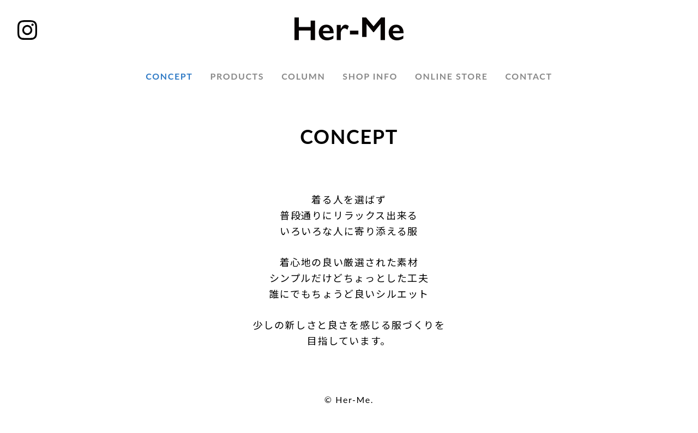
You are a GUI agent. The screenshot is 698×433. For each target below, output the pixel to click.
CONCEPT (169, 76)
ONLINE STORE (451, 76)
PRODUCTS (237, 76)
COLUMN (303, 76)
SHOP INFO (370, 76)
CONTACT (528, 76)
